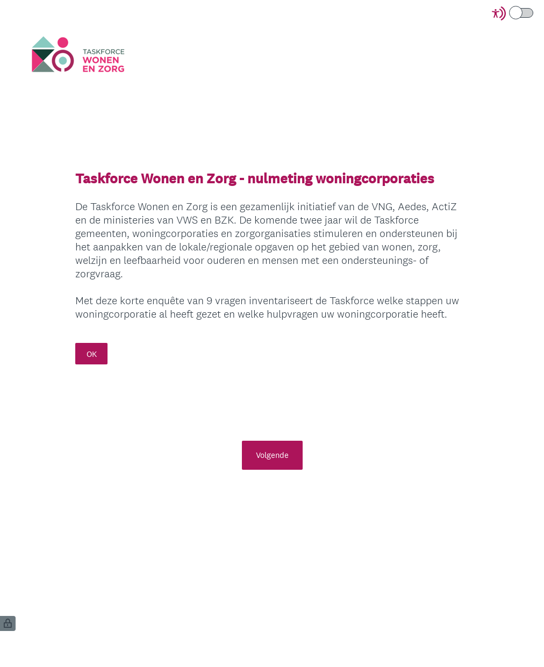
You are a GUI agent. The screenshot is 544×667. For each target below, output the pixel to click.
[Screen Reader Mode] (513, 13)
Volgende (272, 455)
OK (92, 354)
